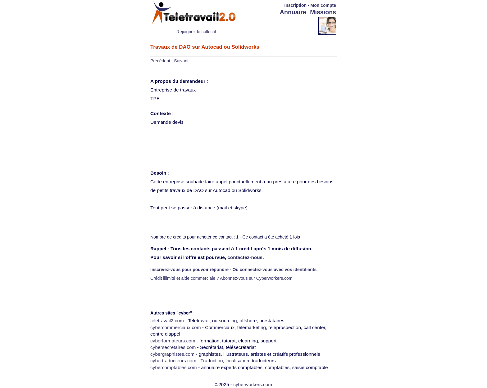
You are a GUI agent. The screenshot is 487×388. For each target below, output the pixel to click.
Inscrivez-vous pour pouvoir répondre (189, 269)
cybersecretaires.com (173, 347)
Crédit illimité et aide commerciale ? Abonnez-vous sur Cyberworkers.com (221, 278)
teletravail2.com (167, 320)
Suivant (181, 60)
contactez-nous (244, 257)
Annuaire (293, 12)
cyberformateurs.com (172, 340)
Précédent (160, 60)
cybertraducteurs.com (173, 360)
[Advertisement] (282, 25)
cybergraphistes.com (172, 354)
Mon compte (323, 5)
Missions (323, 12)
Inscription (295, 5)
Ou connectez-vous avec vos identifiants (275, 269)
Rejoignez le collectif (196, 31)
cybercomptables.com (173, 367)
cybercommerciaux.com (175, 327)
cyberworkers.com (252, 384)
